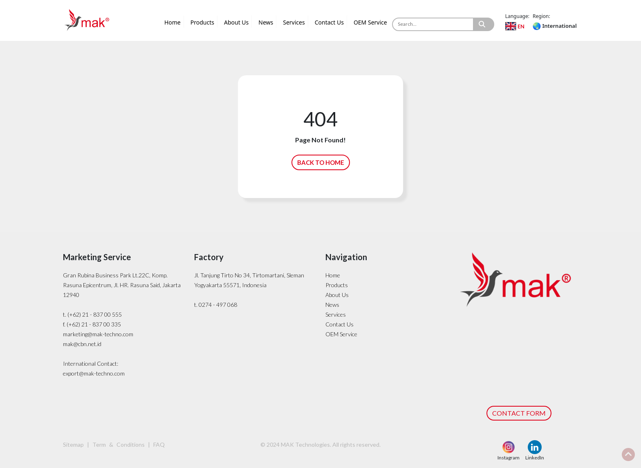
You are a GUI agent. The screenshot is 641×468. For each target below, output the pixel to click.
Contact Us (329, 22)
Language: (517, 16)
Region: (541, 16)
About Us (236, 22)
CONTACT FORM (519, 413)
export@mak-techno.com (94, 373)
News (265, 22)
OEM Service (370, 22)
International (554, 25)
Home (172, 22)
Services (294, 22)
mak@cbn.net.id (82, 343)
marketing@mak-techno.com (98, 334)
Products (202, 22)
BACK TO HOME (320, 162)
